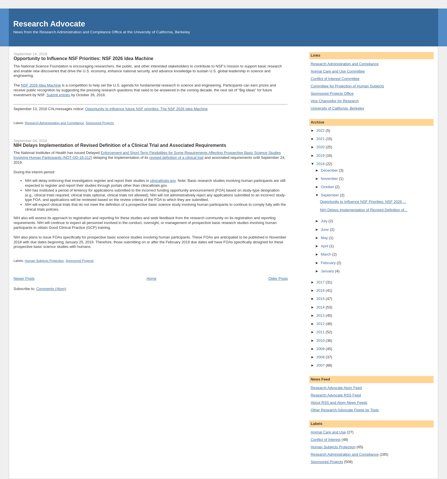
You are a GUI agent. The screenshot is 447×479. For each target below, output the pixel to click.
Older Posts (278, 278)
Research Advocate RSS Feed (336, 395)
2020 (321, 147)
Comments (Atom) (51, 289)
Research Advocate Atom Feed (336, 388)
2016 (321, 290)
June (325, 229)
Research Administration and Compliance (54, 123)
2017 (321, 282)
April (325, 246)
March (326, 254)
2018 (321, 164)
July (324, 221)
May (325, 238)
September (330, 195)
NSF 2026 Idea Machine (41, 85)
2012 (321, 324)
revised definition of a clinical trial (176, 157)
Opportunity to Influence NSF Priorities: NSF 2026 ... (363, 202)
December (330, 170)
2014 (321, 307)
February (329, 263)
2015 (321, 299)
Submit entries (58, 95)
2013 (321, 315)
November (330, 178)
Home (152, 278)
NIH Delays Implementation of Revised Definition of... (363, 210)
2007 (321, 365)
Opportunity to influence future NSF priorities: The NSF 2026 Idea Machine (146, 109)
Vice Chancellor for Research (335, 101)
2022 (321, 130)
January (328, 271)
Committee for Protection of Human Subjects (347, 86)
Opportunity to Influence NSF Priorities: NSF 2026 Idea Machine (83, 58)
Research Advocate (49, 23)
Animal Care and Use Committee (338, 71)
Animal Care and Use (328, 432)
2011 (321, 332)
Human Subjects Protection (44, 260)
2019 (321, 155)
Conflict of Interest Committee (335, 79)
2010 (321, 340)
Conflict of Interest (326, 439)
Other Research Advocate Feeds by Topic (345, 410)
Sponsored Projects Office (332, 93)
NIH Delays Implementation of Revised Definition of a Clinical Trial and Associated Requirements (119, 145)
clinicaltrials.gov (163, 180)
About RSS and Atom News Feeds (339, 402)
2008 (321, 357)
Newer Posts (23, 278)
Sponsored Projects (100, 123)
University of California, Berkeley (337, 108)
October (328, 187)
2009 (321, 349)
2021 (321, 139)
